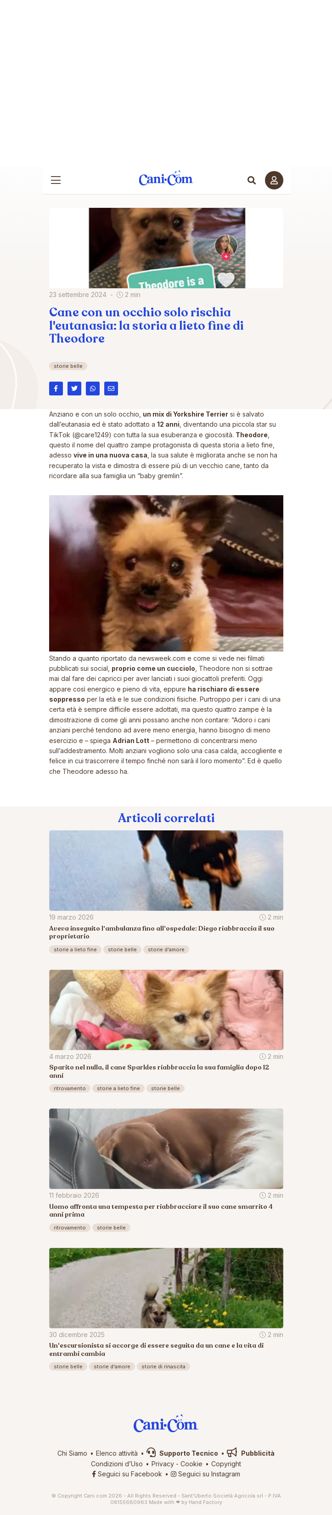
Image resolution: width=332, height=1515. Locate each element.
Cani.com (166, 178)
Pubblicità (251, 1453)
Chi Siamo (72, 1453)
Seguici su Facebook (127, 1474)
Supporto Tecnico (182, 1453)
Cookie (191, 1464)
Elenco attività (117, 1453)
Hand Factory (205, 1502)
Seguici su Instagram (205, 1474)
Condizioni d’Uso (117, 1464)
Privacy (163, 1464)
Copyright (226, 1464)
